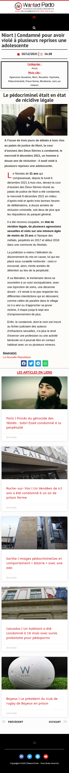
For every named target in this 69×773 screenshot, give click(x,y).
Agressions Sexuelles (20, 77)
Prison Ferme (32, 81)
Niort (35, 77)
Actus (35, 68)
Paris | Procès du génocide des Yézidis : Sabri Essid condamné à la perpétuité (33, 423)
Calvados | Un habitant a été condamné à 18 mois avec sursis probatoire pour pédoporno (31, 633)
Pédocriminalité (16, 81)
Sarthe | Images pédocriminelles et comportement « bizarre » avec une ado (34, 563)
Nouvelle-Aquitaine (49, 77)
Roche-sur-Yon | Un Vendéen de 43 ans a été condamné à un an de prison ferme (34, 493)
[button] (34, 16)
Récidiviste (45, 81)
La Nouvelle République (17, 357)
